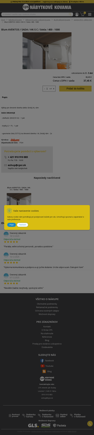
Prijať (12, 225)
